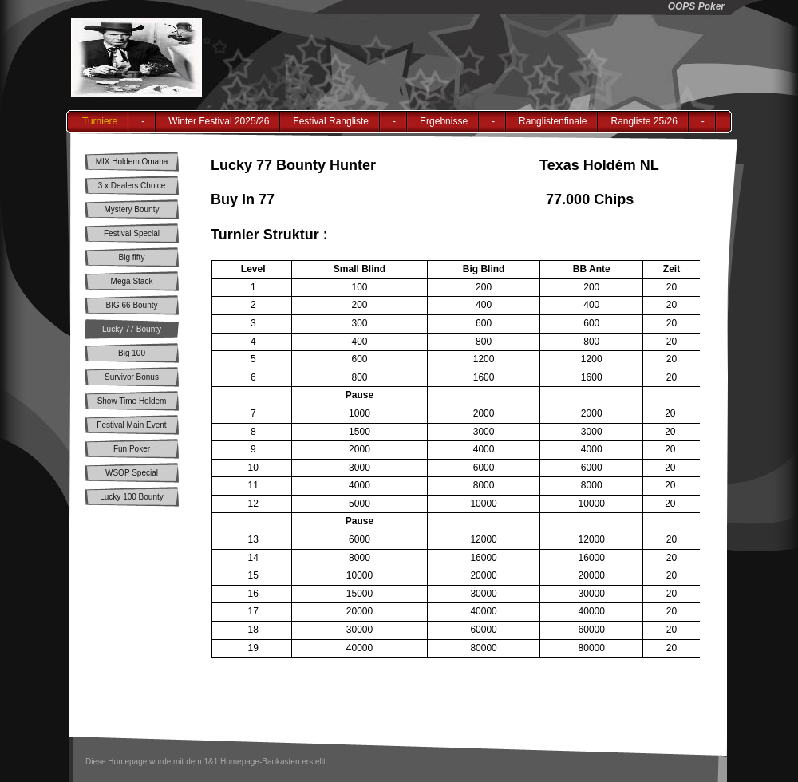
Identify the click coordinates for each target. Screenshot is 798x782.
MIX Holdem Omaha (132, 161)
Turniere (99, 121)
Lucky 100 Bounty (132, 496)
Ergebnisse (444, 121)
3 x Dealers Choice (131, 185)
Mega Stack (132, 281)
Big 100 (131, 353)
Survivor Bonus (132, 377)
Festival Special (132, 233)
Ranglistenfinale (553, 121)
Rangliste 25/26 (643, 121)
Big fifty (132, 257)
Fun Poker (131, 448)
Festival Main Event (131, 425)
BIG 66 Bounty (131, 305)
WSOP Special (131, 472)
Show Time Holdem (132, 401)
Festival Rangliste (331, 121)
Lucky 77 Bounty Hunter (131, 332)
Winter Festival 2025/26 (218, 121)
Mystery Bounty (132, 209)
